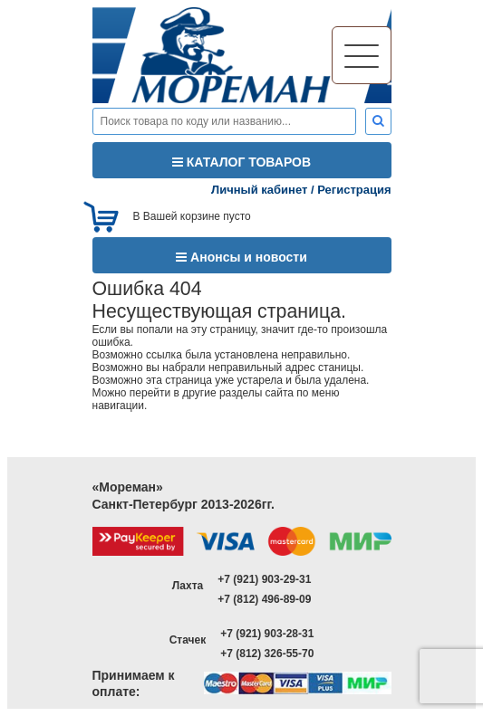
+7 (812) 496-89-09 (264, 599)
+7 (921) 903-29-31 (264, 579)
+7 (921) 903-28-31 (267, 633)
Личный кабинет (259, 189)
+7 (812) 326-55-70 (267, 653)
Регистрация (354, 189)
